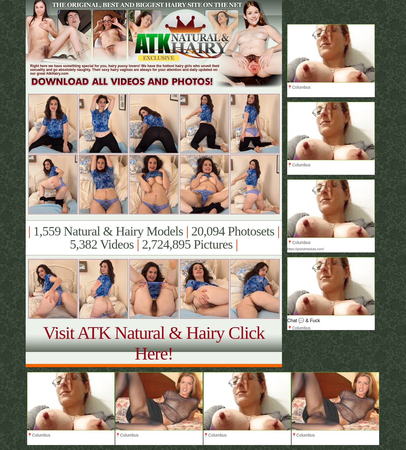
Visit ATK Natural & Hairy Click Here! (153, 343)
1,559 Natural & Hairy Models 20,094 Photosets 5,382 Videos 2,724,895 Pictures (153, 238)
